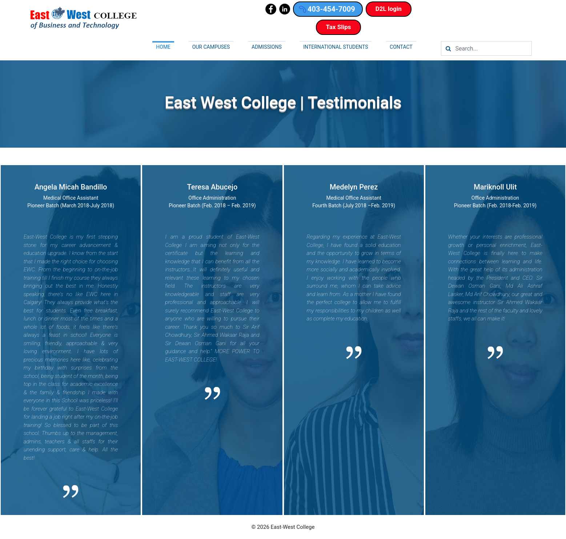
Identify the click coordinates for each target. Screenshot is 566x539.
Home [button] (163, 47)
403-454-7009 (327, 9)
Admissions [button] (267, 47)
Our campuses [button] (211, 47)
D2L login (389, 8)
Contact (401, 47)
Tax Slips (338, 27)
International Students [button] (335, 47)
